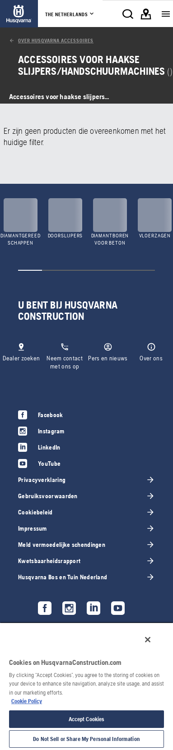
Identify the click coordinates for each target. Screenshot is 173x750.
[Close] (148, 640)
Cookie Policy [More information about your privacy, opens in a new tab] (26, 701)
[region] (86, 686)
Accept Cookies (87, 719)
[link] (19, 13)
